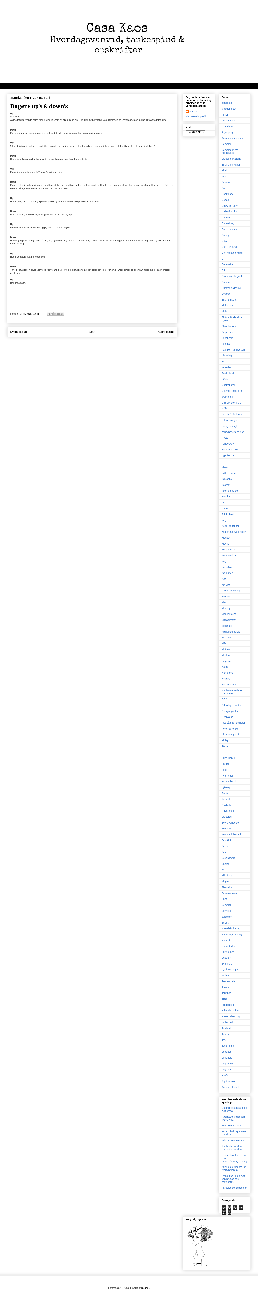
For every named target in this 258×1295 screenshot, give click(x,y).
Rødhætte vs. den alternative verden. (232, 1148)
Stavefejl (226, 910)
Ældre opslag (166, 331)
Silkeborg (227, 875)
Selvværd (227, 846)
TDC (224, 998)
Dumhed (226, 282)
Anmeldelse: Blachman (234, 1187)
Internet (226, 484)
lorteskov (227, 596)
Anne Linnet (228, 120)
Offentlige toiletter (231, 705)
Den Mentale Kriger (232, 252)
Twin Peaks (228, 1045)
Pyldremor (227, 775)
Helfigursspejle (230, 426)
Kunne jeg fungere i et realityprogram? (234, 1168)
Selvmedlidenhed (231, 834)
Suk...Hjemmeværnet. (234, 1125)
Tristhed (226, 1028)
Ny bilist (226, 678)
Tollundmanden (230, 1010)
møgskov (227, 661)
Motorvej (226, 649)
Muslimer (227, 655)
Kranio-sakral (229, 555)
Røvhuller (227, 805)
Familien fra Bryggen (233, 349)
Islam (225, 508)
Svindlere (227, 963)
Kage (225, 520)
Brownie (226, 182)
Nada (225, 666)
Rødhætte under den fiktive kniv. (233, 1118)
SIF (224, 869)
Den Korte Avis (230, 246)
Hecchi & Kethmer (232, 414)
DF (223, 258)
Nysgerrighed (229, 684)
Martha (193, 111)
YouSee (226, 1075)
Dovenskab (228, 264)
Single (225, 881)
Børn (224, 188)
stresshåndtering (231, 928)
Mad (224, 602)
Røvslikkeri (228, 810)
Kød (224, 578)
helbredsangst (229, 420)
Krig (224, 561)
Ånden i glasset (230, 1087)
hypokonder (228, 455)
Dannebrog (228, 223)
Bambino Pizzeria (231, 158)
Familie (226, 343)
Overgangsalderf (231, 711)
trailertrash (227, 1022)
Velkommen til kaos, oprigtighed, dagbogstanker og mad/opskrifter (51, 85)
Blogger (145, 1288)
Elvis (224, 311)
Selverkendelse (230, 822)
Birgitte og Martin (231, 164)
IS (223, 502)
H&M (224, 408)
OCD (224, 699)
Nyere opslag (18, 331)
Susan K (226, 957)
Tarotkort (226, 993)
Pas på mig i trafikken (234, 722)
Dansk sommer (230, 229)
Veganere (227, 1057)
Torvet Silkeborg (231, 1016)
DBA (224, 240)
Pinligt (225, 740)
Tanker (225, 987)
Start (92, 331)
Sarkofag (227, 816)
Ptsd (224, 769)
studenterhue (229, 946)
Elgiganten (227, 305)
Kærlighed (227, 573)
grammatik (227, 396)
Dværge (226, 293)
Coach (225, 199)
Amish (225, 114)
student (226, 940)
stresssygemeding (232, 934)
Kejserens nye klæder (234, 531)
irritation (226, 496)
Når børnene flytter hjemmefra (232, 692)
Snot (224, 899)
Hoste (225, 437)
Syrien (225, 975)
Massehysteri (229, 619)
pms (224, 752)
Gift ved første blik (232, 390)
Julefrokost (228, 514)
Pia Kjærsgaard (230, 734)
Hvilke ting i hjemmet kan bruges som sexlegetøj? (233, 1178)
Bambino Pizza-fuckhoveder (230, 151)
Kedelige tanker (230, 525)
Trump (225, 1034)
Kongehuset (228, 549)
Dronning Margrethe (233, 276)
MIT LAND (227, 637)
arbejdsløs (227, 126)
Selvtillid (226, 840)
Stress (225, 922)
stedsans (227, 916)
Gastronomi (228, 384)
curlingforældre (230, 211)
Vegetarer (227, 1069)
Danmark (227, 217)
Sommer (226, 904)
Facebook (227, 338)
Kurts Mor (227, 567)
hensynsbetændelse (233, 432)
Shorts (225, 863)
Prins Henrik (228, 758)
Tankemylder (229, 981)
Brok (224, 176)
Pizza (225, 746)
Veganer (226, 1051)
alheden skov (229, 108)
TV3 (224, 1040)
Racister (226, 793)
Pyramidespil (229, 781)
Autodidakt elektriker (233, 138)
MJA (224, 643)
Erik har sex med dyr (233, 1140)
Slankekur (227, 887)
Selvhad (226, 828)
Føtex (225, 379)
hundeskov (228, 443)
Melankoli (227, 625)
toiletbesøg (228, 1004)
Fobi (224, 361)
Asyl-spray (227, 132)
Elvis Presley (229, 326)
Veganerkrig (228, 1063)
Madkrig (226, 608)
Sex (224, 852)
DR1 (224, 270)
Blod (224, 170)
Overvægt (227, 717)
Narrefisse (227, 672)
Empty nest (228, 332)
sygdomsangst (230, 969)
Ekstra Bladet (229, 299)
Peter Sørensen (230, 728)
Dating (225, 235)
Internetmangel (230, 490)
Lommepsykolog (231, 590)
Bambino (226, 144)
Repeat (226, 799)
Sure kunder (228, 952)
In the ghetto (229, 473)
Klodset (226, 537)
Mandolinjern (229, 614)
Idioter (225, 467)
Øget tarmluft (229, 1081)
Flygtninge (227, 355)
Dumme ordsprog (231, 288)
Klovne (225, 543)
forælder (226, 367)
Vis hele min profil (196, 116)
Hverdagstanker (230, 449)
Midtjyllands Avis (231, 631)
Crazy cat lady (230, 205)
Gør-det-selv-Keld (231, 402)
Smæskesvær (229, 893)
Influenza (227, 479)
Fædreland (228, 373)
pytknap (226, 787)
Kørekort (226, 584)
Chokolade (228, 194)
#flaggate (227, 102)
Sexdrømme (228, 858)
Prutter (225, 763)
